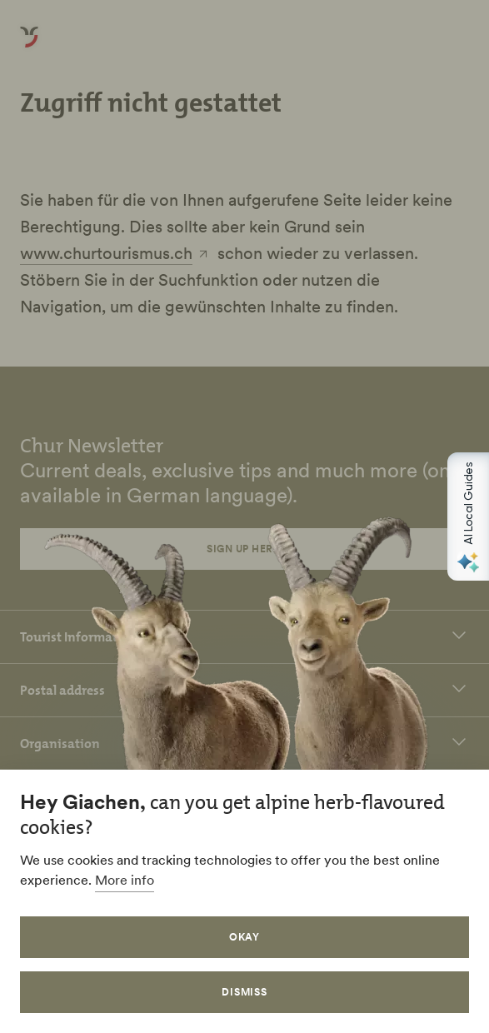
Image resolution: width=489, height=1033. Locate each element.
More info (124, 879)
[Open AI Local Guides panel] (468, 516)
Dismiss (245, 992)
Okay (245, 937)
